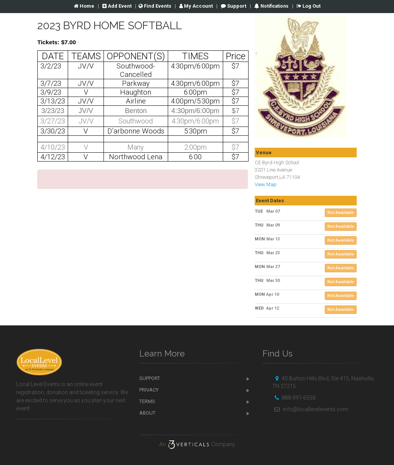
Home (84, 6)
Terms (147, 401)
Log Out (309, 6)
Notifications (274, 6)
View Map (266, 184)
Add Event (117, 6)
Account (196, 6)
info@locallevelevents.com (310, 409)
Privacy (149, 390)
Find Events (155, 6)
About (147, 413)
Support (233, 6)
